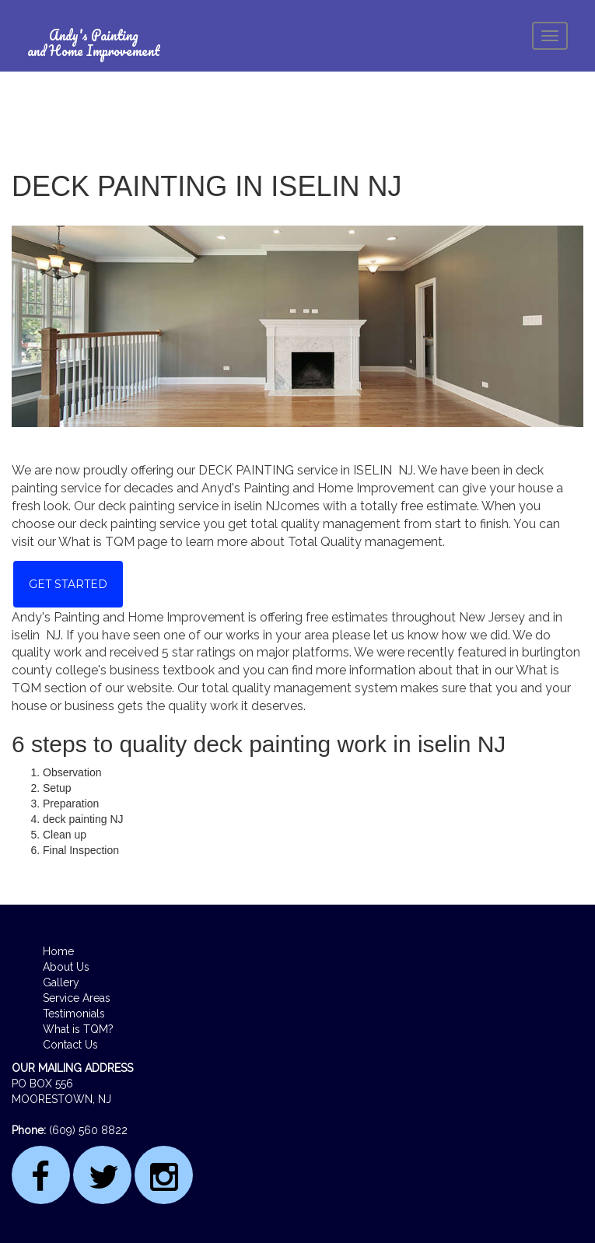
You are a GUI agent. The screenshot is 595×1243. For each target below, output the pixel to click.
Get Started (68, 584)
